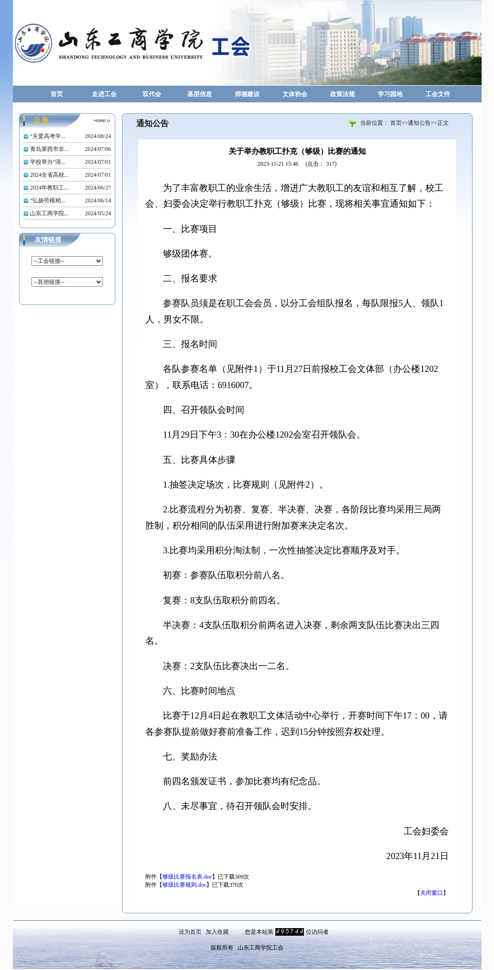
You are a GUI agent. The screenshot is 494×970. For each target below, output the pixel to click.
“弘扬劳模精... (47, 200)
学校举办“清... (47, 162)
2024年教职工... (49, 187)
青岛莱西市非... (49, 149)
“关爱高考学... (47, 136)
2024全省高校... (49, 174)
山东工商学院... (49, 213)
